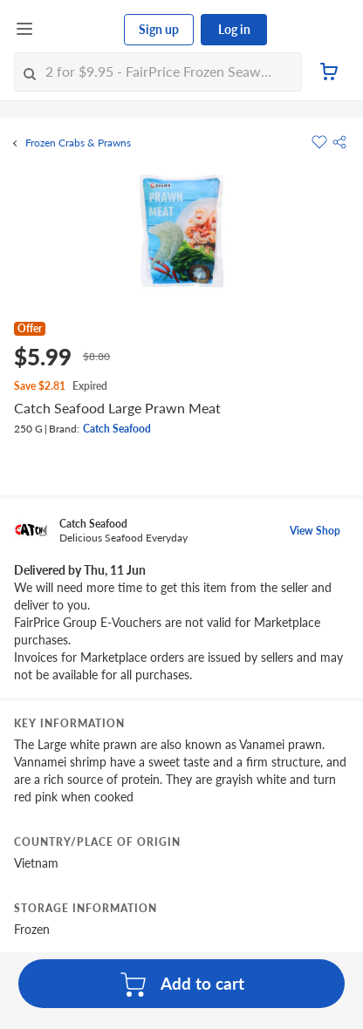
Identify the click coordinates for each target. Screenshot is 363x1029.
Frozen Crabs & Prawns (78, 143)
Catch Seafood (117, 428)
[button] (339, 142)
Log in (234, 29)
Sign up (159, 29)
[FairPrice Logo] (79, 29)
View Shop (315, 530)
